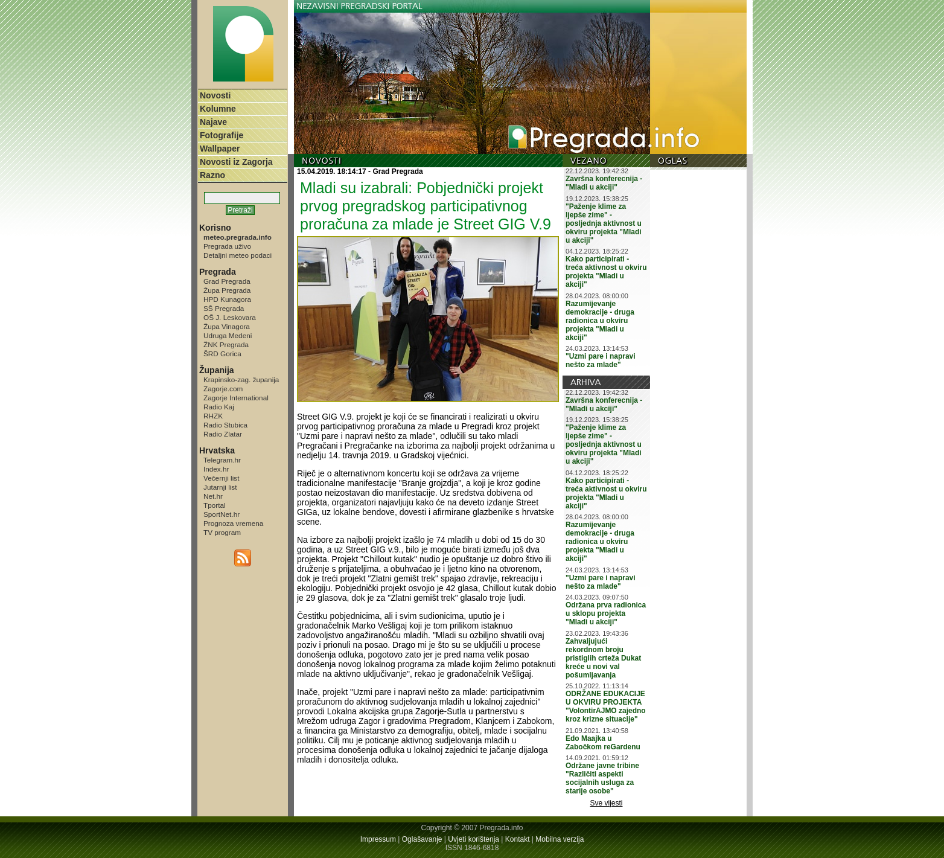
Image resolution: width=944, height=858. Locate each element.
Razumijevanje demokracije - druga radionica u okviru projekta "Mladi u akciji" (600, 320)
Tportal (214, 505)
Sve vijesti (606, 803)
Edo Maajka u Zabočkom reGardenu (603, 742)
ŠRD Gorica (222, 353)
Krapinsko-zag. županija (241, 379)
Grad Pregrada (226, 281)
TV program (222, 532)
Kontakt (517, 839)
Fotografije (221, 135)
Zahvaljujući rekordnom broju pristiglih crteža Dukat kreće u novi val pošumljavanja (603, 658)
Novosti (215, 95)
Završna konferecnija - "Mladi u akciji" (604, 182)
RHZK (213, 416)
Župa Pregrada (226, 290)
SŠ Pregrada (223, 308)
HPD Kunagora (227, 299)
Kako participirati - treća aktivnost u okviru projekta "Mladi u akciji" (606, 272)
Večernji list (221, 478)
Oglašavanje (422, 839)
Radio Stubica (225, 425)
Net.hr (213, 496)
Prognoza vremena (233, 523)
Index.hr (216, 469)
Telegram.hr (222, 460)
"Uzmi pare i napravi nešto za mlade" (601, 360)
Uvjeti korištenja (473, 839)
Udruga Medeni (227, 335)
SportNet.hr (221, 514)
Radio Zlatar (222, 434)
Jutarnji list (220, 487)
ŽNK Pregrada (226, 344)
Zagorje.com (223, 388)
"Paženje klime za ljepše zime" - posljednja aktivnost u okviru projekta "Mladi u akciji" (604, 223)
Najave (213, 122)
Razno (212, 175)
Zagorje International (236, 398)
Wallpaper (220, 148)
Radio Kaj (218, 407)
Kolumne (218, 109)
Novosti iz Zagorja (236, 162)
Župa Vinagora (226, 326)
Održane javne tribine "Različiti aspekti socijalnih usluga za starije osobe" (602, 778)
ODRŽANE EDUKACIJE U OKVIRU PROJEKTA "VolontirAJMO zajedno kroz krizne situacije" (606, 706)
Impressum (378, 839)
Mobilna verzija (559, 839)
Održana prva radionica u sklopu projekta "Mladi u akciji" (606, 613)
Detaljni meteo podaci (237, 255)
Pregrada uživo (227, 246)
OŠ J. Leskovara (229, 317)
